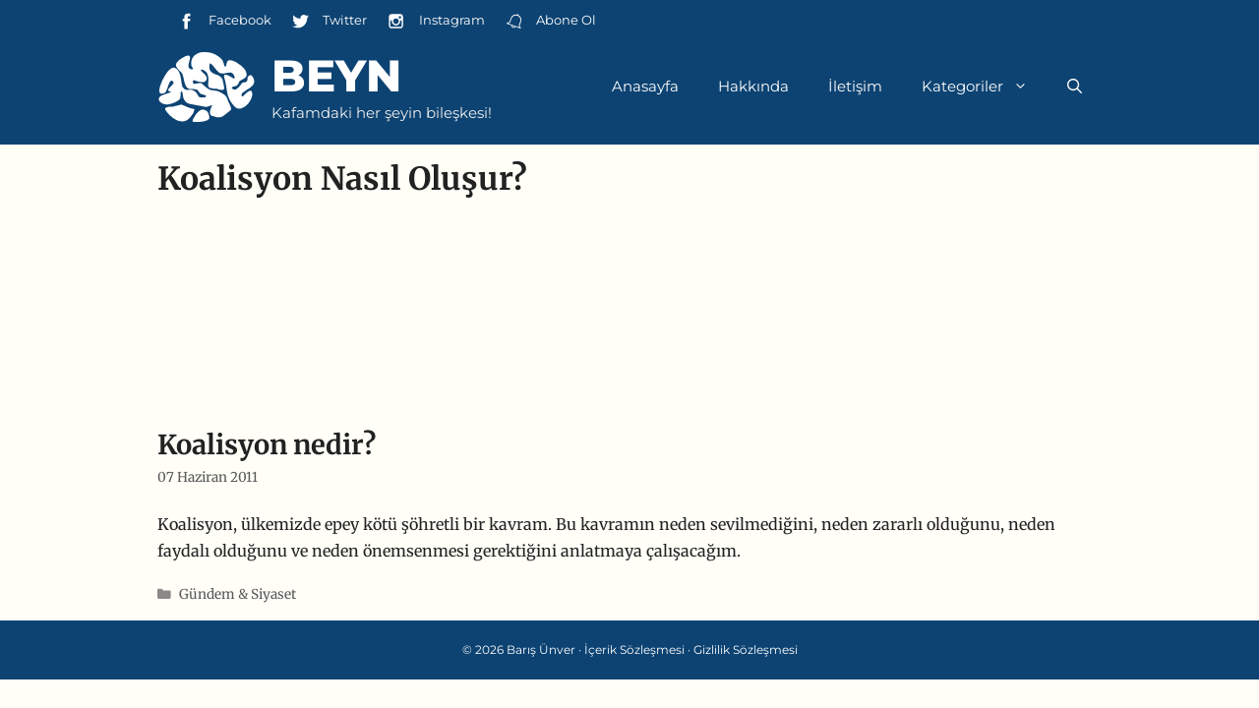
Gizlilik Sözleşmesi (745, 649)
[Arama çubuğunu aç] (1075, 86)
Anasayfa (645, 86)
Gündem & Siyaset (237, 594)
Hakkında (753, 86)
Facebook (224, 21)
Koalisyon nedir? (266, 444)
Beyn (336, 75)
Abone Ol (550, 21)
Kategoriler (985, 86)
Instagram (435, 21)
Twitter (329, 21)
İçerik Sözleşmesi (634, 649)
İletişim (855, 86)
